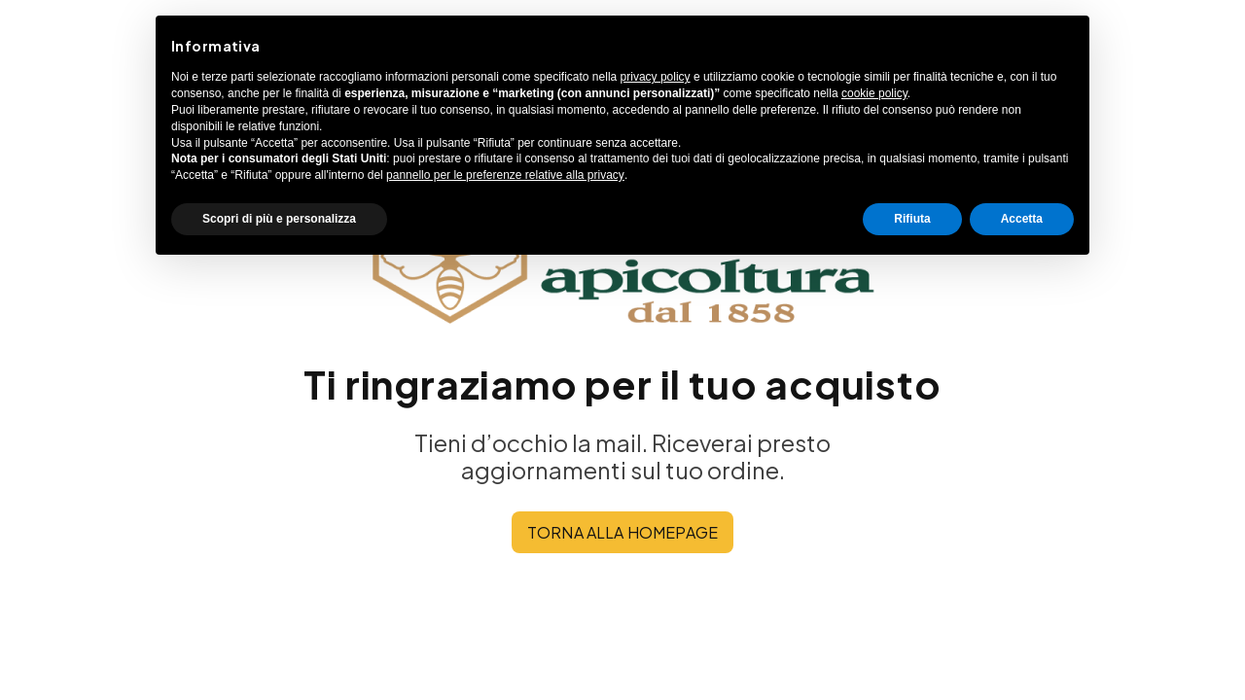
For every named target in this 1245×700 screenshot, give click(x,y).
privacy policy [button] (656, 77)
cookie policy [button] (874, 93)
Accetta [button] (1022, 219)
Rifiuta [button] (912, 219)
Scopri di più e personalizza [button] (279, 219)
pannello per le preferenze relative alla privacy (505, 175)
